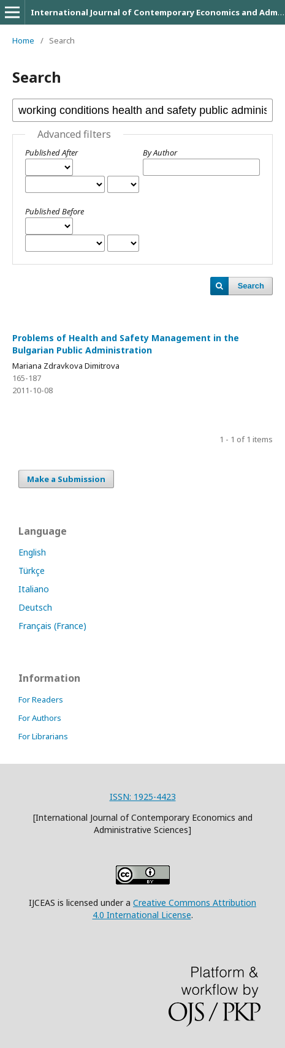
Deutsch (35, 607)
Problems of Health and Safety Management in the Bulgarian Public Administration (125, 344)
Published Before (54, 211)
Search (251, 285)
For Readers (40, 699)
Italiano (33, 589)
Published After (51, 152)
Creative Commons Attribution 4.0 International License (175, 909)
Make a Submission (66, 478)
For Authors (39, 717)
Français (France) (52, 625)
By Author (160, 152)
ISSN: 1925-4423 (143, 796)
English (32, 552)
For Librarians (43, 736)
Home (23, 40)
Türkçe (31, 570)
